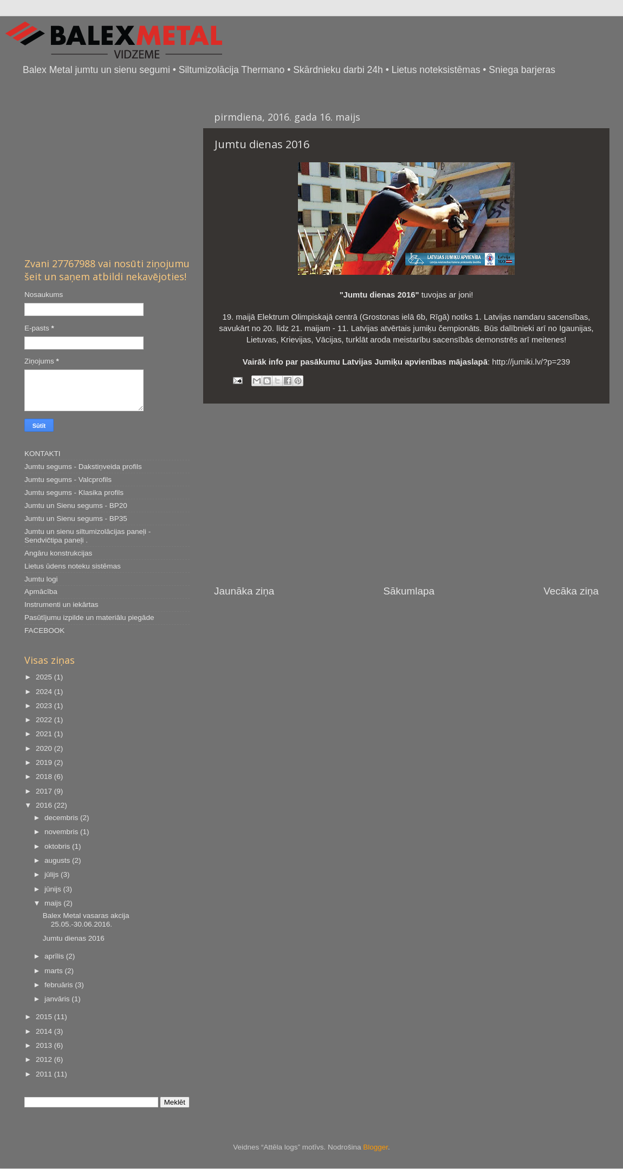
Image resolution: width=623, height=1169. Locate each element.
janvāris (58, 999)
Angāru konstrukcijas (58, 553)
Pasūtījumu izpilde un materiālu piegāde (89, 617)
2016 (45, 805)
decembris (62, 818)
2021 (45, 734)
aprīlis (55, 956)
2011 (45, 1074)
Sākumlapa (408, 591)
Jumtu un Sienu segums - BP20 (75, 505)
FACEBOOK (44, 630)
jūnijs (53, 889)
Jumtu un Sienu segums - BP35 (75, 518)
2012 (45, 1059)
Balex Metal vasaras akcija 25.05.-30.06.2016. (86, 920)
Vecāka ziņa (571, 591)
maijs (53, 903)
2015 (45, 1017)
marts (54, 971)
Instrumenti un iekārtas (61, 604)
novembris (62, 832)
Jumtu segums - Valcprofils (68, 479)
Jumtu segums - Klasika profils (74, 492)
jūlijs (52, 874)
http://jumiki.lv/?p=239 (531, 362)
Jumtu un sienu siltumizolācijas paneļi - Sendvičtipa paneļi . (87, 535)
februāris (59, 985)
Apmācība (40, 591)
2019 (45, 762)
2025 (45, 677)
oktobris (58, 846)
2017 (45, 791)
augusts (58, 860)
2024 (45, 692)
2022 (45, 720)
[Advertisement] (406, 494)
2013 (45, 1045)
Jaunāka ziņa (244, 591)
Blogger (375, 1147)
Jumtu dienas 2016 (74, 938)
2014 (45, 1031)
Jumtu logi (41, 579)
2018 (45, 776)
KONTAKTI (42, 454)
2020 (45, 748)
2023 (45, 706)
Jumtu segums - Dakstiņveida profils (83, 467)
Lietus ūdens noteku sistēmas (72, 566)
